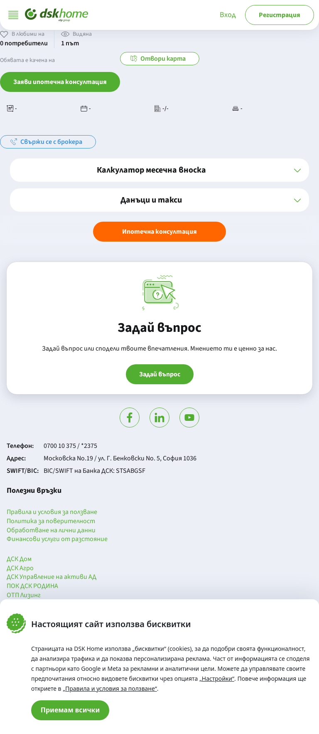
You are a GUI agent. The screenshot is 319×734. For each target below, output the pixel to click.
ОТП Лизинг (24, 595)
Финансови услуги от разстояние (57, 539)
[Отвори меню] (13, 15)
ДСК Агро (20, 568)
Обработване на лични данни (51, 530)
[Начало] (56, 15)
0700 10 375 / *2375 (70, 445)
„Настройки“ (216, 678)
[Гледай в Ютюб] (189, 418)
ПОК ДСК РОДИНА (32, 586)
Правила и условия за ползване (52, 512)
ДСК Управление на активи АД (51, 577)
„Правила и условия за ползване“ (110, 688)
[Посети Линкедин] (159, 418)
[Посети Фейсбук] (130, 418)
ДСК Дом (19, 559)
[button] (159, 170)
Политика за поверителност (51, 521)
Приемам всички (70, 709)
